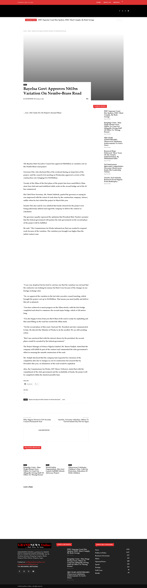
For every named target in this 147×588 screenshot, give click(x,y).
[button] (122, 1)
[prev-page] (24, 479)
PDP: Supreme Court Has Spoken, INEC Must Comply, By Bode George (66, 20)
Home (25, 31)
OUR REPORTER (29, 98)
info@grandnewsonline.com (35, 562)
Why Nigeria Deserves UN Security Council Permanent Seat (37, 421)
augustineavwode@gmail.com (28, 564)
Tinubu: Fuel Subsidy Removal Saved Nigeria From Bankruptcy (113, 179)
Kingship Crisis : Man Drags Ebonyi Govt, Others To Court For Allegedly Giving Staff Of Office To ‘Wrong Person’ (33, 471)
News (29, 31)
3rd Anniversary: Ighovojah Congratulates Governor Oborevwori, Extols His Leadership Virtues (113, 168)
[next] (121, 20)
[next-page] (27, 479)
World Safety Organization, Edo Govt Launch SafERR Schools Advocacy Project (55, 470)
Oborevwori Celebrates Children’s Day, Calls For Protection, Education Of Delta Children (78, 470)
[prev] (118, 20)
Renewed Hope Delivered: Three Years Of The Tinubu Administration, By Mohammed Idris (113, 154)
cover (63, 399)
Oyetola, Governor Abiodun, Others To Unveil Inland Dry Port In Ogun (73, 421)
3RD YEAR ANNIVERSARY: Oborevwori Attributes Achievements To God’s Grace (113, 141)
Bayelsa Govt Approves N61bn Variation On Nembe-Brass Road (44, 399)
